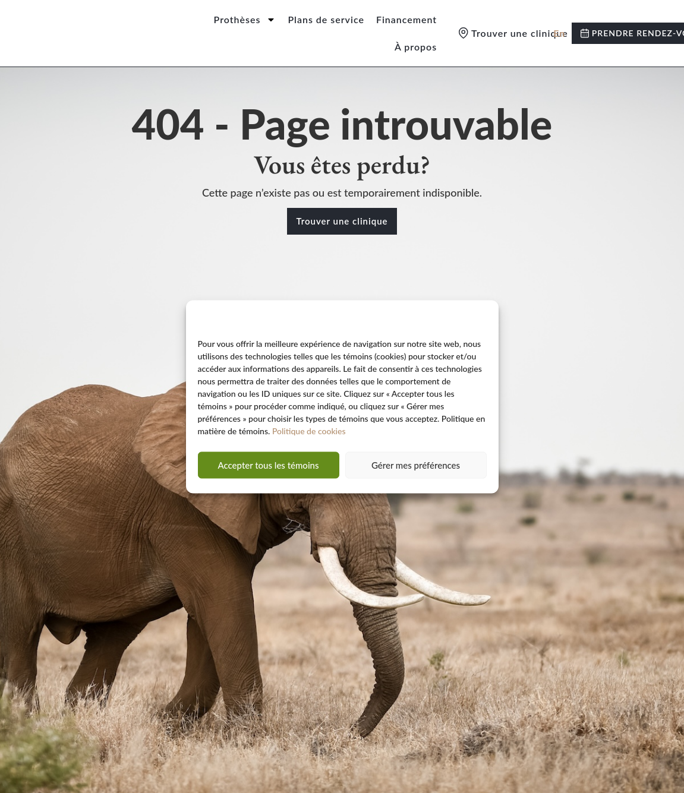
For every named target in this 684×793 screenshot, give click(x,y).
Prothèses (245, 19)
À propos (416, 46)
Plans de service (326, 19)
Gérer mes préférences (415, 469)
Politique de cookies (309, 435)
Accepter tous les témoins (268, 469)
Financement (406, 19)
